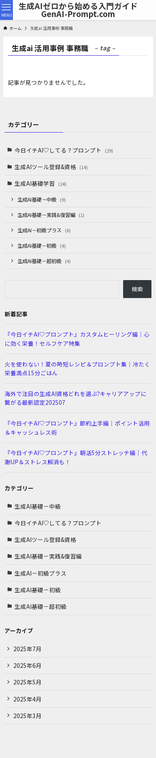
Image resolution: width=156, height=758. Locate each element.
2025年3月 (27, 715)
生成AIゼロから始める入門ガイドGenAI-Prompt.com (78, 10)
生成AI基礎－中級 (41, 199)
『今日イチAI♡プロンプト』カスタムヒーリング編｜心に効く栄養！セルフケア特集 (77, 338)
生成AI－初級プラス (44, 230)
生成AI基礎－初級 (41, 245)
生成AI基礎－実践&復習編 (50, 214)
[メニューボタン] (6, 10)
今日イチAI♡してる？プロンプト (64, 150)
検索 (137, 289)
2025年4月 (27, 699)
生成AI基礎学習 (41, 183)
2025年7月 (27, 649)
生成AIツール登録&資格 (51, 166)
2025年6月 (27, 665)
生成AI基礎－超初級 (44, 260)
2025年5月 (27, 682)
